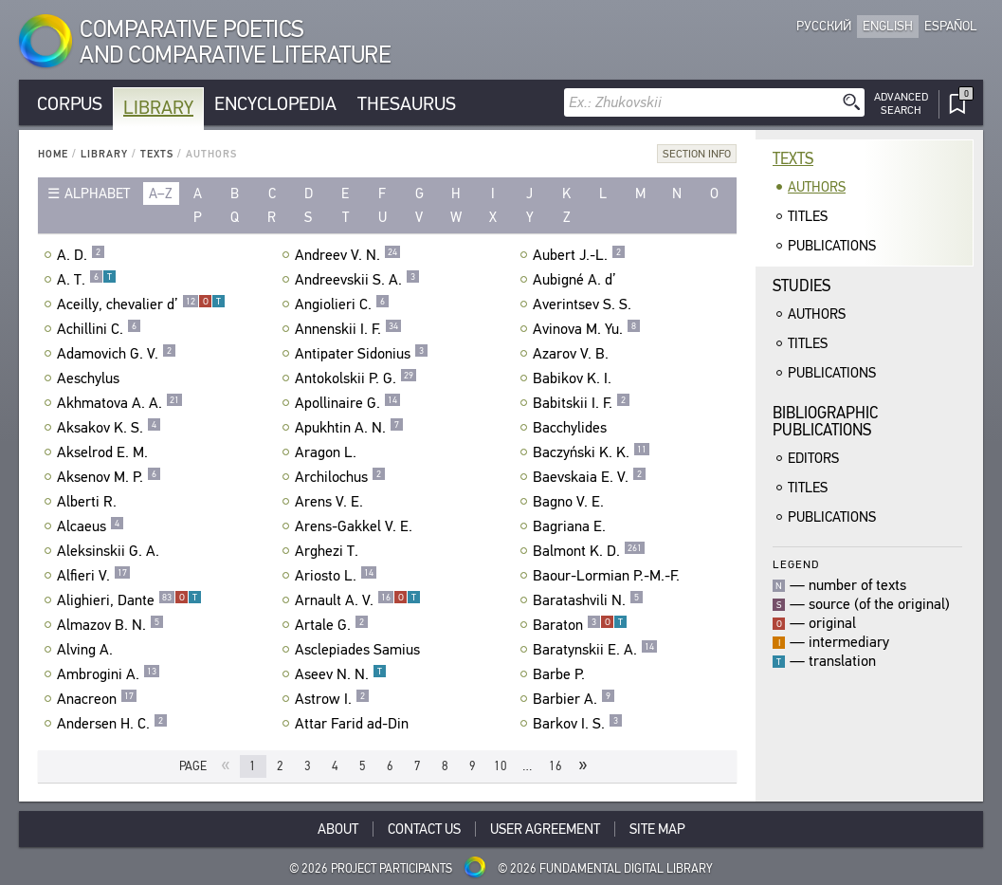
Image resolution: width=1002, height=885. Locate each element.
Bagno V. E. (571, 501)
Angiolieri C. (342, 304)
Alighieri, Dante (129, 600)
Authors (817, 186)
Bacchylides (572, 427)
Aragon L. (328, 452)
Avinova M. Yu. (587, 329)
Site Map (657, 829)
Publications (832, 245)
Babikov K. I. (574, 378)
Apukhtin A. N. (349, 427)
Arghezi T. (329, 551)
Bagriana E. (571, 526)
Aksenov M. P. (109, 477)
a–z (161, 193)
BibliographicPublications (825, 421)
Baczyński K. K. (591, 452)
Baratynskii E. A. (595, 649)
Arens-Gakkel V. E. (356, 526)
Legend (796, 564)
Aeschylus (90, 378)
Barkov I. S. (578, 723)
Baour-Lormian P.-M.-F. (608, 575)
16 (555, 766)
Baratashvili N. (588, 600)
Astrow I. (332, 699)
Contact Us (424, 829)
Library (158, 108)
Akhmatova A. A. (120, 403)
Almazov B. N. (110, 625)
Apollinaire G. (348, 403)
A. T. (87, 279)
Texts (156, 154)
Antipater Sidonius (361, 353)
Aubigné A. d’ (577, 279)
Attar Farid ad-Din (354, 723)
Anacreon (97, 699)
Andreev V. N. (348, 255)
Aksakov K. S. (109, 427)
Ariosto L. (336, 575)
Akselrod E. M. (105, 452)
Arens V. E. (331, 501)
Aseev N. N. (341, 674)
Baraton (580, 625)
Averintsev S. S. (584, 304)
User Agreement (545, 829)
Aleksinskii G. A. (110, 551)
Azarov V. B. (573, 353)
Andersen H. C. (112, 723)
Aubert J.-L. (579, 255)
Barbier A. (574, 699)
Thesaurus (406, 104)
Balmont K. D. (589, 551)
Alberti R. (89, 501)
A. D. (81, 255)
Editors (813, 458)
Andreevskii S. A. (357, 279)
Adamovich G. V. (116, 353)
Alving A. (87, 649)
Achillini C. (99, 329)
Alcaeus (90, 526)
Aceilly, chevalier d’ (141, 304)
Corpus (69, 104)
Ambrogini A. (108, 674)
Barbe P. (561, 674)
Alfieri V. (94, 575)
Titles (808, 216)
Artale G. (332, 625)
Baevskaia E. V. (590, 477)
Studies (801, 286)
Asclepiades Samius (360, 649)
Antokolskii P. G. (356, 378)
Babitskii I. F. (581, 403)
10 (500, 766)
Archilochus (340, 477)
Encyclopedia (275, 104)
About (338, 829)
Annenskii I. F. (348, 329)
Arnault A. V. (358, 600)
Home (53, 154)
